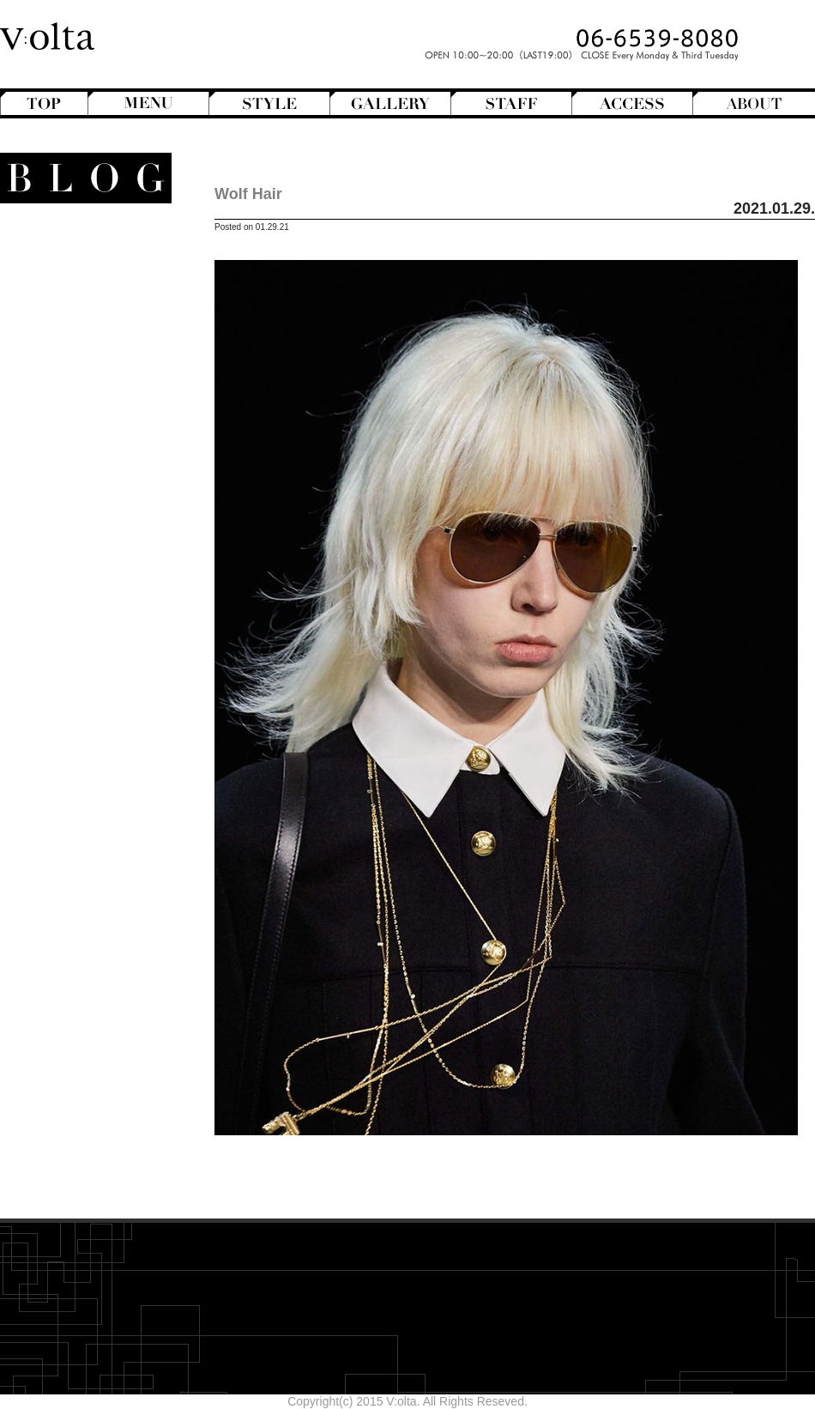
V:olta (90, 557)
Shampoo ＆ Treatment (75, 659)
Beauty (100, 630)
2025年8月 (108, 868)
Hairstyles (86, 455)
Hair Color (78, 323)
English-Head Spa (70, 440)
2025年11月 (105, 824)
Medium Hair (72, 353)
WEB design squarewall (73, 961)
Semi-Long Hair (64, 396)
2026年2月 (108, 781)
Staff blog (70, 528)
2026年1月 (108, 795)
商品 (100, 615)
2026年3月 (108, 766)
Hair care (87, 644)
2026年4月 (108, 752)
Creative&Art (72, 425)
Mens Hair (78, 367)
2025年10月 (105, 839)
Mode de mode (79, 484)
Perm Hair (78, 382)
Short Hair (78, 411)
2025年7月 (108, 883)
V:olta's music (58, 571)
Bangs (89, 280)
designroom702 (95, 946)
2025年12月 (105, 810)
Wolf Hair (248, 194)
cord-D (119, 976)
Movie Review (75, 498)
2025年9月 (108, 854)
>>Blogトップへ (94, 1016)
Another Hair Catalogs (78, 250)
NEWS (101, 513)
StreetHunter (72, 542)
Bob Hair (82, 294)
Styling (94, 688)
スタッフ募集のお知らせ (71, 586)
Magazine (80, 469)
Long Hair (80, 338)
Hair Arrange (72, 309)
